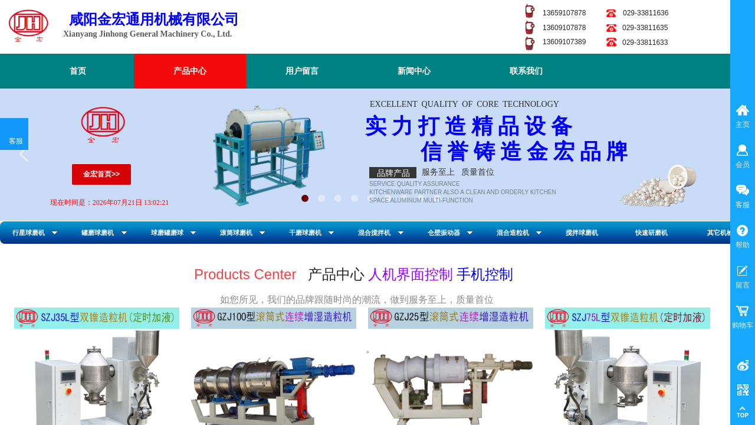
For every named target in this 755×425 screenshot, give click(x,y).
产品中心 (189, 71)
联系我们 (526, 71)
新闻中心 (414, 71)
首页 (78, 71)
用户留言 (302, 71)
